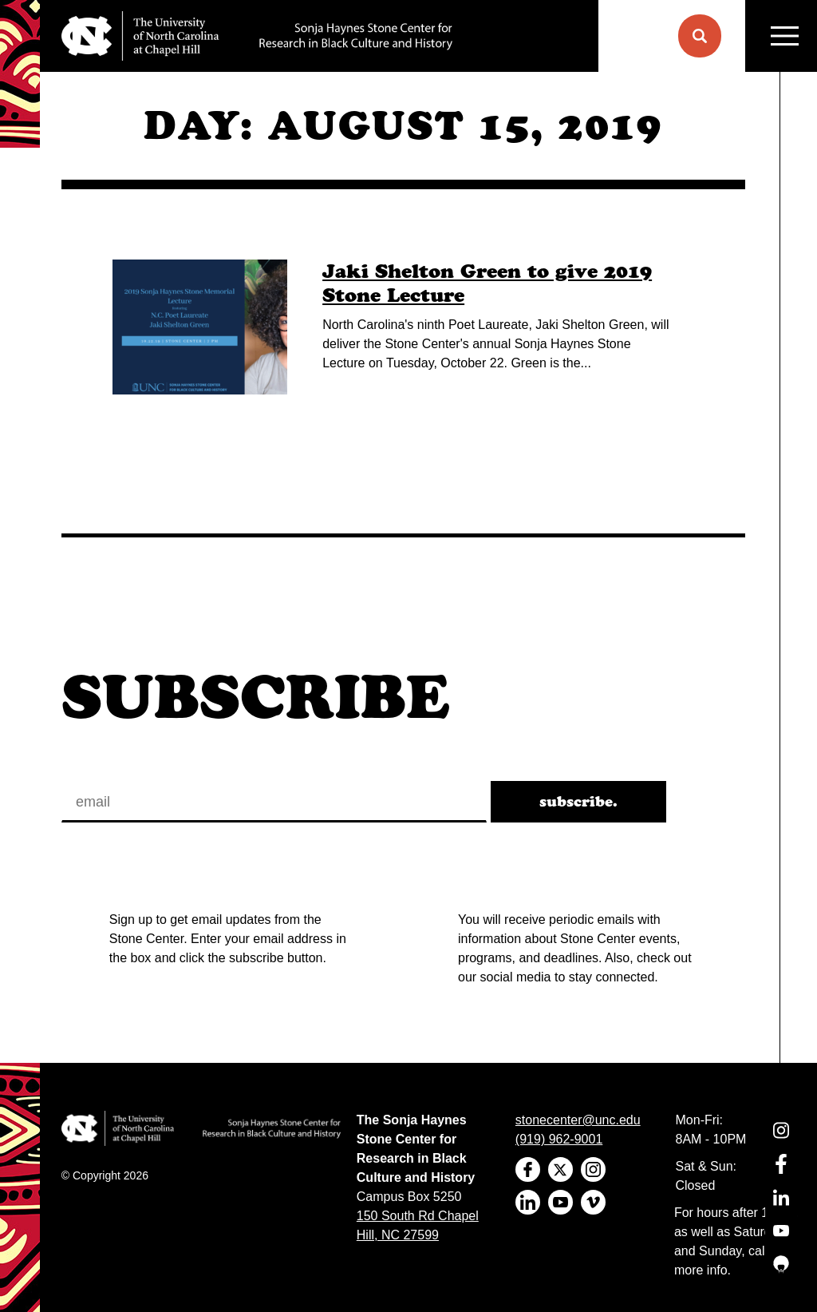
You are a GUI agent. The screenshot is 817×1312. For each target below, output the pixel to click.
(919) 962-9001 (558, 1139)
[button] (699, 35)
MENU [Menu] (785, 36)
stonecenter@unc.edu (578, 1120)
